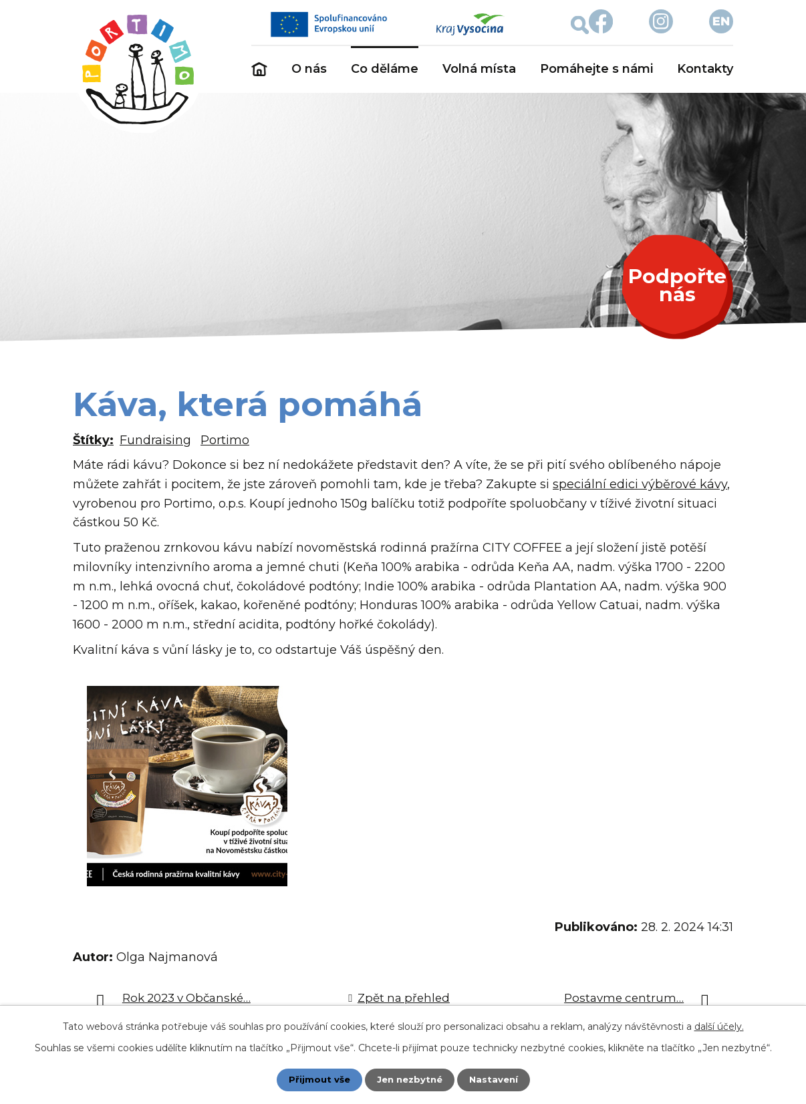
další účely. (719, 1026)
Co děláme (384, 68)
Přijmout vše (316, 1079)
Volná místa (479, 68)
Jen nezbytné (409, 1079)
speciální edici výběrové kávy (640, 484)
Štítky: (93, 440)
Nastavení (496, 1079)
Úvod (259, 69)
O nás (309, 68)
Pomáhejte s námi (596, 68)
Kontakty (705, 68)
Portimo (224, 440)
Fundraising (155, 440)
